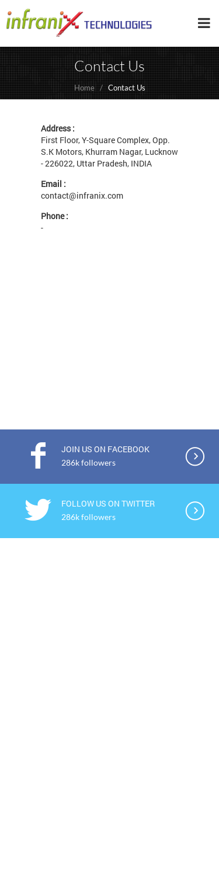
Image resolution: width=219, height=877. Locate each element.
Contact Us (126, 87)
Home (84, 87)
